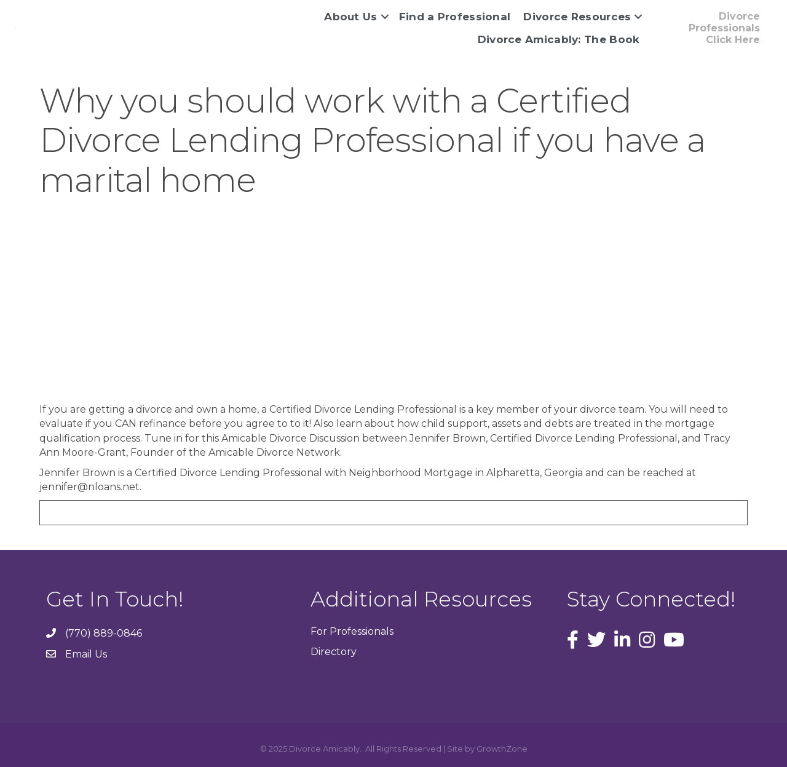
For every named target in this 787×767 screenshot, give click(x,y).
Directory (333, 652)
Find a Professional (455, 16)
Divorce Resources (577, 16)
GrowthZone (502, 748)
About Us (350, 16)
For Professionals (352, 631)
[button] (710, 28)
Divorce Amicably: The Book (559, 39)
